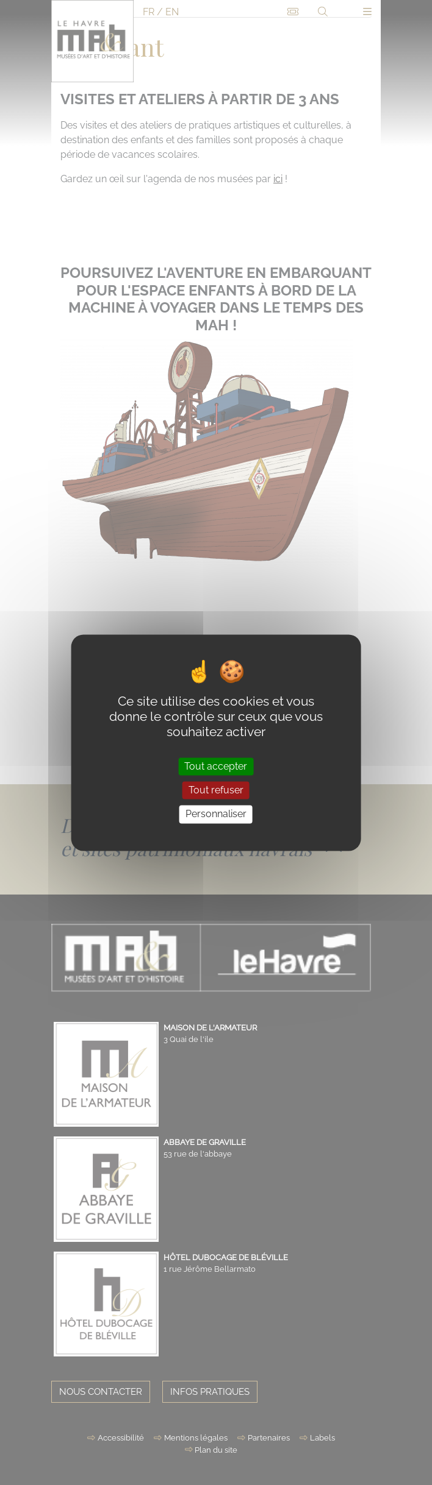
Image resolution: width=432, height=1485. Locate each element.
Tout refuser (216, 790)
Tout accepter (215, 766)
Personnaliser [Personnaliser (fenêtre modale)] (216, 814)
